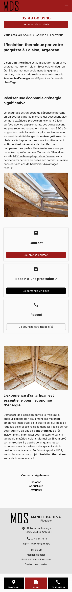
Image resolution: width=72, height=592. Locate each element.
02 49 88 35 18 (36, 18)
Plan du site (36, 550)
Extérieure (36, 490)
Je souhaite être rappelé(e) (36, 326)
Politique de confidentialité (36, 559)
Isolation (41, 35)
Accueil (27, 35)
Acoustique (36, 486)
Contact (36, 587)
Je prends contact (36, 255)
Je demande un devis (36, 24)
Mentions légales (36, 554)
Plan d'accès (14, 587)
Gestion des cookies (36, 564)
